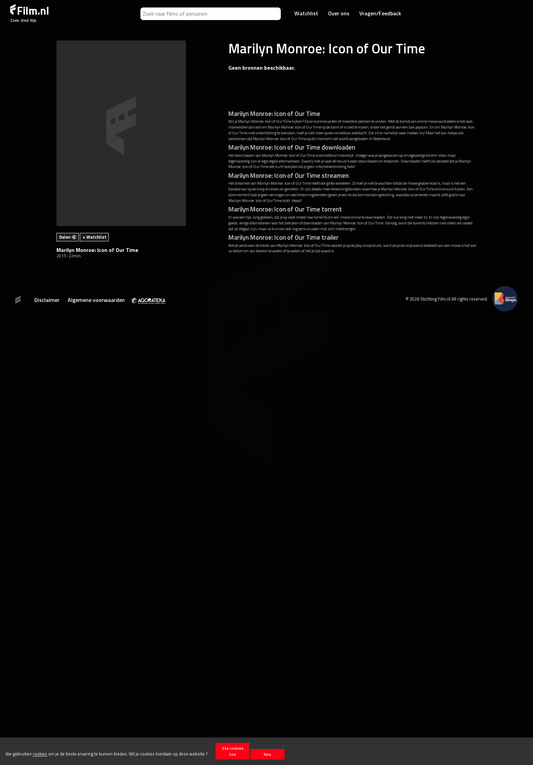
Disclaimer (46, 300)
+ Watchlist (94, 237)
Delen (67, 237)
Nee (267, 754)
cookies (40, 754)
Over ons (338, 13)
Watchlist (306, 13)
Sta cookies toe (232, 751)
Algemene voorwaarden (96, 300)
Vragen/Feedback (380, 13)
